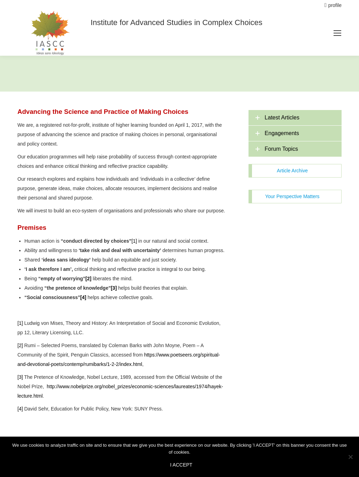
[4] (20, 409)
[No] (350, 456)
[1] (134, 241)
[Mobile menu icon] (337, 33)
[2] (20, 345)
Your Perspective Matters (292, 196)
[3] (20, 377)
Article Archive (292, 170)
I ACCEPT (181, 465)
